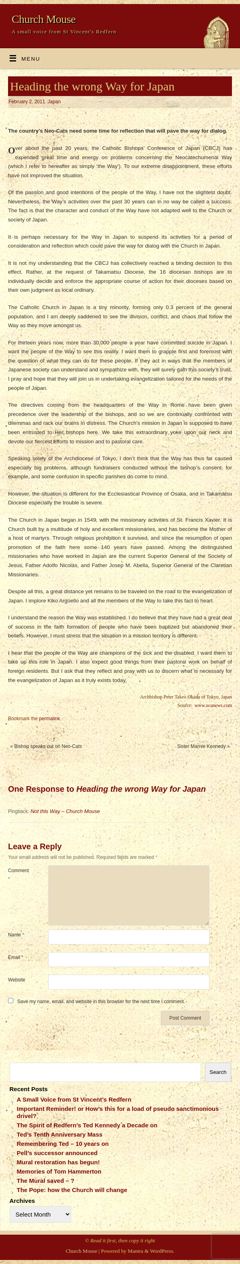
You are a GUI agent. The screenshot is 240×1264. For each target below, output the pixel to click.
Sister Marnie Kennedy (203, 746)
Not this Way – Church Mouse (65, 811)
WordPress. (162, 1251)
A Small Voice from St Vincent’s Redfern (74, 1099)
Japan (54, 101)
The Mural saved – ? (45, 1180)
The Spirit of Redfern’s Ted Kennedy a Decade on (87, 1125)
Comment (18, 874)
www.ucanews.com (213, 705)
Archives (22, 1200)
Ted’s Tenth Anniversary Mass (60, 1134)
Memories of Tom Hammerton (59, 1171)
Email (15, 957)
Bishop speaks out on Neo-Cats (46, 746)
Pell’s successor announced (57, 1152)
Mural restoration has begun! (58, 1162)
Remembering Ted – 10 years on (63, 1143)
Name (16, 935)
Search (217, 1072)
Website (16, 980)
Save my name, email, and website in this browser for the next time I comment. (101, 1001)
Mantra (135, 1251)
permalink (49, 718)
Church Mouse (44, 19)
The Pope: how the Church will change (72, 1189)
